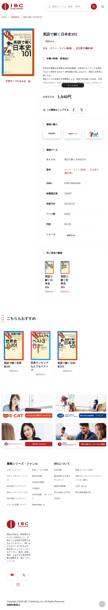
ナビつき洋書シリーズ (16, 504)
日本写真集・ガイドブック (43, 496)
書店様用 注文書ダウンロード (62, 478)
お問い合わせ (81, 486)
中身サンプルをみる (18, 81)
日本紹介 (36, 488)
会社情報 (58, 470)
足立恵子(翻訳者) (84, 48)
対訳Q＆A (49, 41)
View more (38, 504)
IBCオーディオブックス (17, 492)
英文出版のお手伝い (63, 492)
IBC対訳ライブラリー (16, 486)
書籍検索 (15, 17)
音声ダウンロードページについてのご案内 (88, 478)
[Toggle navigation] (102, 7)
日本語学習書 (38, 482)
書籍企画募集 (60, 486)
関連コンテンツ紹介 (84, 470)
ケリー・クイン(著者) (61, 48)
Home (4, 17)
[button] (52, 133)
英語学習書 (37, 476)
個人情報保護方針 (83, 492)
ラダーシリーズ (14, 470)
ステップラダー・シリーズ (17, 478)
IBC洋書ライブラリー (16, 498)
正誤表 (57, 498)
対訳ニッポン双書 (40, 470)
